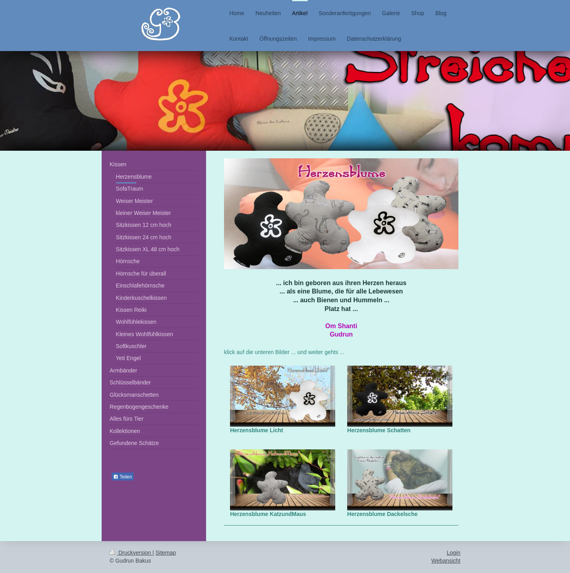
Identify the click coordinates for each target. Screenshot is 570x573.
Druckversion (131, 552)
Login (453, 552)
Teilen (122, 477)
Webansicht (445, 560)
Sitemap (165, 552)
